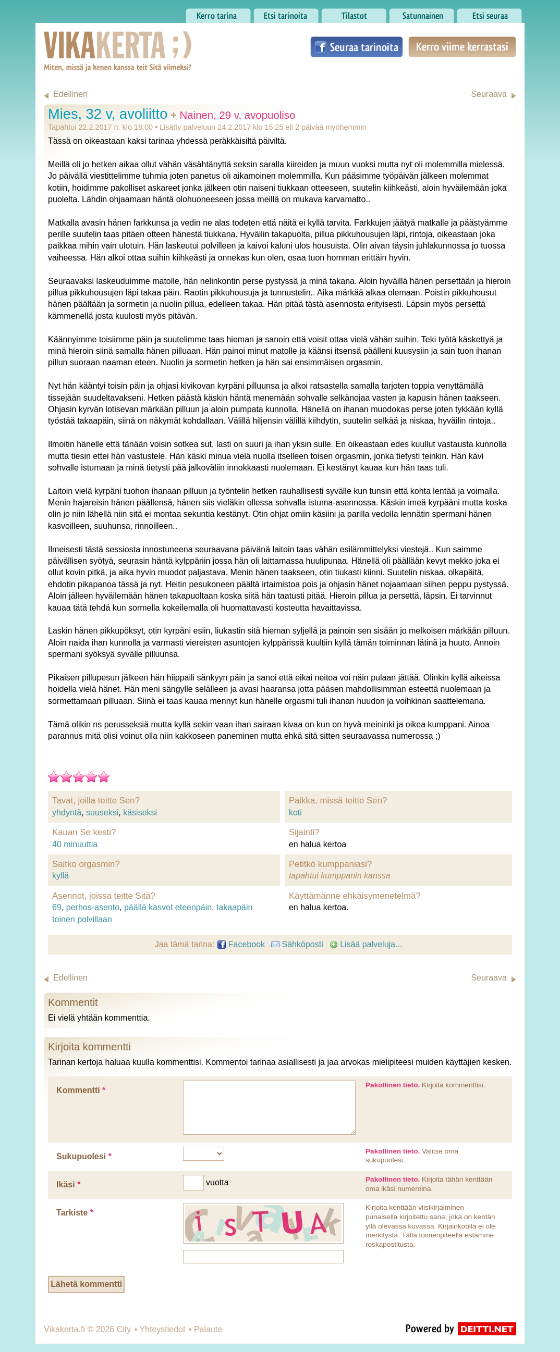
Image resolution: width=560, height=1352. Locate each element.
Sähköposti (297, 944)
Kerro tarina (218, 13)
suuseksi (102, 812)
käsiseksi (140, 812)
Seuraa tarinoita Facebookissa (356, 46)
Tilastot (353, 13)
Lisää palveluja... (366, 944)
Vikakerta (92, 40)
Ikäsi (68, 1184)
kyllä (60, 875)
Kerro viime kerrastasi (462, 46)
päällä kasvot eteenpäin (168, 907)
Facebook (241, 944)
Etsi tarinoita (286, 13)
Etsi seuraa (489, 13)
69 (57, 907)
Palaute (208, 1329)
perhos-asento (92, 907)
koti (295, 812)
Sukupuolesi (84, 1156)
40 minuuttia (75, 844)
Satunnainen (421, 13)
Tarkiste (74, 1212)
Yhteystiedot (162, 1329)
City (124, 1329)
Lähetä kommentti (86, 1284)
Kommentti (80, 1090)
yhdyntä (66, 812)
